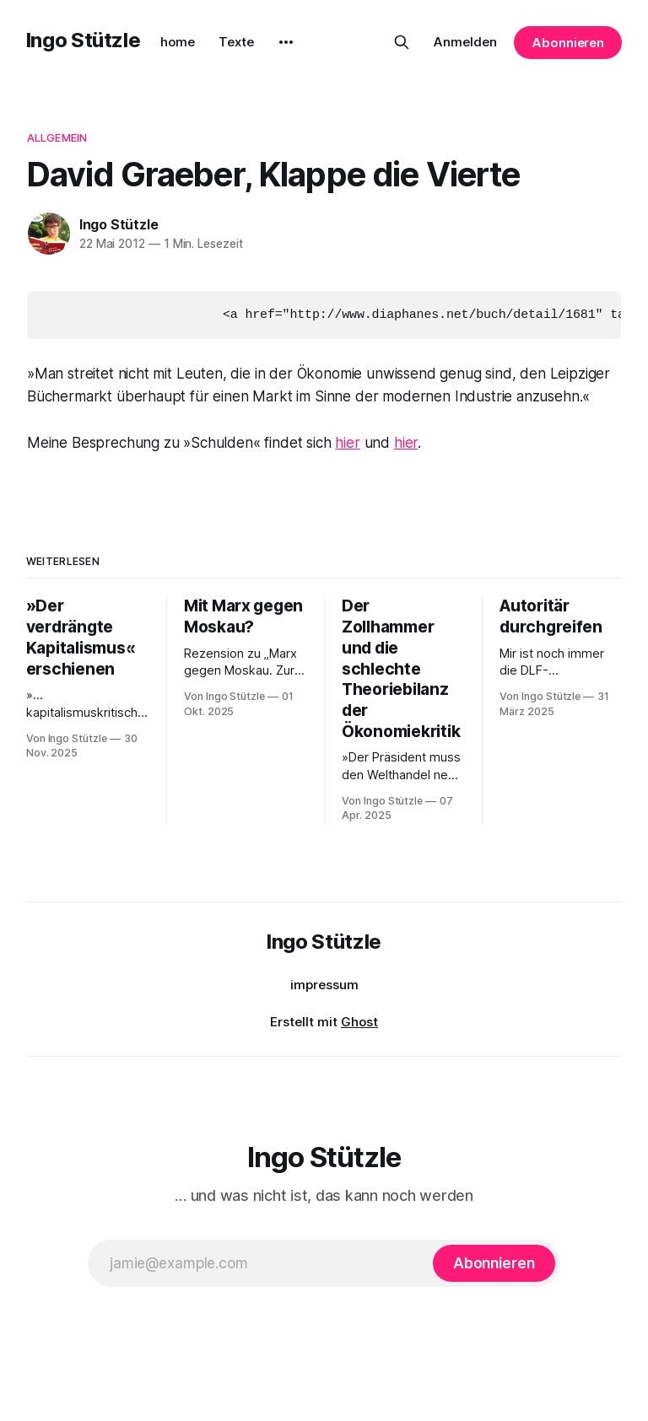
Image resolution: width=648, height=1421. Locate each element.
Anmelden (465, 42)
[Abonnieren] (494, 1262)
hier (347, 441)
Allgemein (57, 137)
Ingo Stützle (83, 40)
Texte (236, 42)
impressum (324, 984)
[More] (286, 42)
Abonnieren (568, 43)
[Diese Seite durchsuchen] (401, 42)
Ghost (359, 1021)
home (177, 42)
